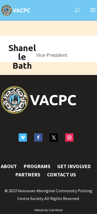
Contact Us (61, 174)
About (9, 166)
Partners (27, 174)
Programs (37, 166)
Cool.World (56, 210)
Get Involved (74, 166)
